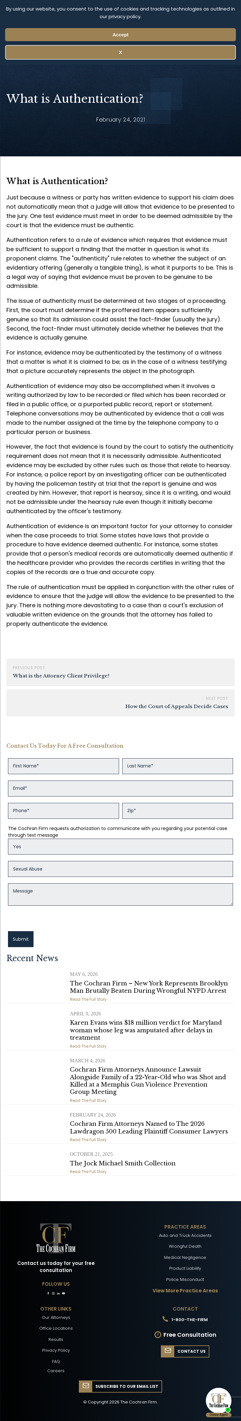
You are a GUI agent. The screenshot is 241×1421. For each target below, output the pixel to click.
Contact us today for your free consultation (56, 1267)
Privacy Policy (56, 1350)
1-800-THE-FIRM (189, 1320)
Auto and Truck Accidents (185, 1235)
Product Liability (185, 1268)
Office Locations (56, 1328)
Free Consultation (189, 1335)
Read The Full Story (88, 999)
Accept (120, 34)
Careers (55, 1371)
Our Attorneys (56, 1317)
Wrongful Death (185, 1246)
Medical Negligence (185, 1257)
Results (56, 1339)
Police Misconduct (185, 1279)
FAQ (56, 1361)
